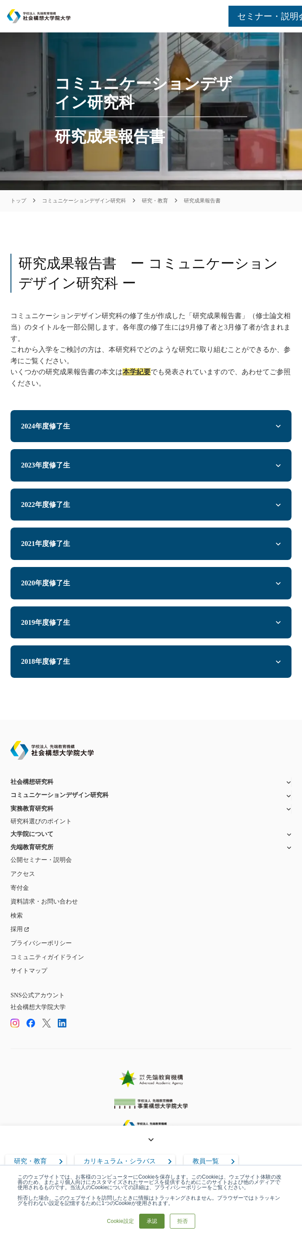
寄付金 (20, 888)
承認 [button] (152, 1221)
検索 (17, 915)
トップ (18, 201)
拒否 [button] (182, 1221)
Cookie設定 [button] (120, 1221)
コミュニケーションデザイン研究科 (84, 201)
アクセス (23, 874)
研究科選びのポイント (41, 821)
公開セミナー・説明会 (41, 860)
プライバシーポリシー (41, 943)
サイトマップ (29, 970)
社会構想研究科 (32, 782)
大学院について (32, 834)
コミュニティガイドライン (47, 957)
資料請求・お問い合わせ (44, 901)
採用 (17, 929)
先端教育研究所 (32, 847)
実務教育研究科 (32, 808)
